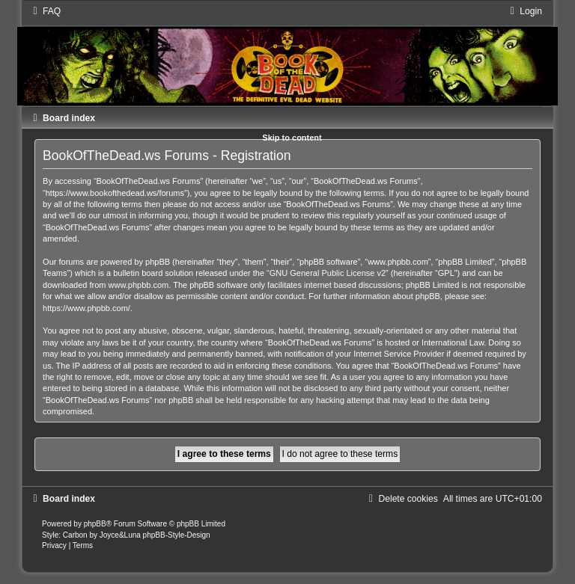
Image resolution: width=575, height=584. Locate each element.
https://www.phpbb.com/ (86, 308)
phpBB (95, 524)
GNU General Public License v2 (328, 272)
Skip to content (291, 137)
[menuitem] (45, 11)
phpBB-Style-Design (176, 535)
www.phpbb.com (139, 284)
